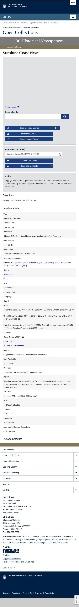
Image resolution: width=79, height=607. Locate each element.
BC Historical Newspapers (13, 355)
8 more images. (12, 116)
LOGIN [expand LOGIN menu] (6, 499)
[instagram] (13, 560)
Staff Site (7, 564)
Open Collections (20, 32)
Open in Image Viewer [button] (23, 137)
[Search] (65, 125)
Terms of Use (28, 602)
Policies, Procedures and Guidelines (18, 571)
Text (5, 293)
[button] (14, 577)
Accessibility (49, 602)
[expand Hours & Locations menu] (76, 470)
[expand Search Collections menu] (76, 464)
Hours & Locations (11, 470)
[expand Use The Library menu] (76, 476)
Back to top (9, 577)
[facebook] (5, 560)
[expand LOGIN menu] (76, 499)
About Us (7, 488)
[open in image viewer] (13, 73)
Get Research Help (11, 482)
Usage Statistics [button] (12, 448)
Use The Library (10, 476)
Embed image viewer (23, 148)
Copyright (38, 602)
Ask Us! (6, 493)
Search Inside (11, 121)
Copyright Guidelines (12, 568)
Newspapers (8, 284)
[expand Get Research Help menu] (76, 482)
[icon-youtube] (17, 560)
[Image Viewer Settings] (56, 137)
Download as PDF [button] (22, 143)
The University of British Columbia (28, 5)
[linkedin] (9, 560)
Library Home (8, 459)
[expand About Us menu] (76, 488)
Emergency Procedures (11, 602)
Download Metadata (29, 175)
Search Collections (11, 464)
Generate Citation (22, 170)
